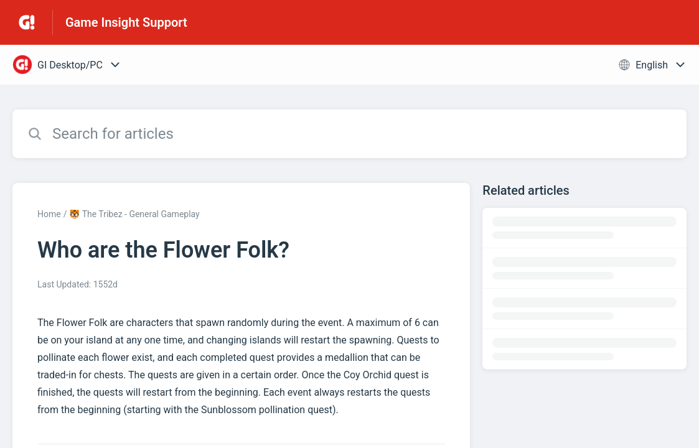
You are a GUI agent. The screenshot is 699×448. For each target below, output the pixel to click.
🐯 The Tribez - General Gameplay (134, 214)
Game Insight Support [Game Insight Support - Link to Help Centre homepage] (126, 22)
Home (49, 214)
